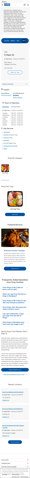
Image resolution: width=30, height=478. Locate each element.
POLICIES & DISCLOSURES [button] (15, 467)
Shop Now (18, 214)
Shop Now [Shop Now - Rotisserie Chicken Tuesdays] (18, 268)
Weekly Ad (5, 400)
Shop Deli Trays (15, 72)
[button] (24, 4)
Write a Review (17, 98)
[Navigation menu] (2, 4)
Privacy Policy (15, 474)
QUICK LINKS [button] (15, 460)
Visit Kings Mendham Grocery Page (16, 374)
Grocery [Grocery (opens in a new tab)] (4, 1)
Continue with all (24, 476)
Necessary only (15, 476)
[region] (15, 473)
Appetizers (6, 132)
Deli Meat (6, 140)
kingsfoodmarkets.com (19, 370)
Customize (4, 474)
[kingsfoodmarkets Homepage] (7, 4)
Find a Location (16, 442)
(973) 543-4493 (6, 95)
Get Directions (8, 68)
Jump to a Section (15, 84)
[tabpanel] (15, 203)
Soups (5, 149)
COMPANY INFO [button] (15, 463)
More (24, 41)
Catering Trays (7, 138)
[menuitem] (7, 40)
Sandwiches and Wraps (10, 146)
